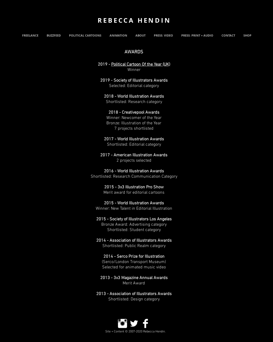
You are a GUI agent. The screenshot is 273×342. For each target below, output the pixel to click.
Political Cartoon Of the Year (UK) (140, 64)
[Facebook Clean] (145, 323)
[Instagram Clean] (122, 323)
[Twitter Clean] (134, 323)
